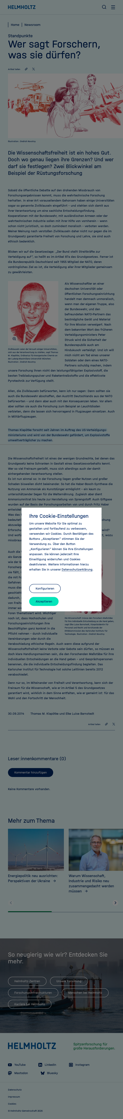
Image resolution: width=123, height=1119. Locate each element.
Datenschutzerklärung (77, 569)
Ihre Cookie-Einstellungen (58, 516)
